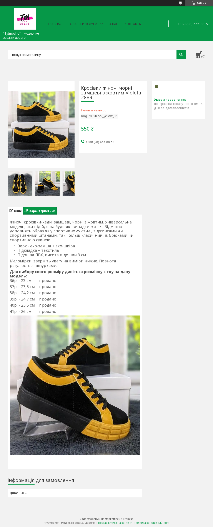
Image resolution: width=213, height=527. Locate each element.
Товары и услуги (82, 24)
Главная (55, 24)
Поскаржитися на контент (115, 523)
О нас (113, 24)
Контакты (133, 24)
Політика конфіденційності (152, 523)
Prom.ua (128, 519)
